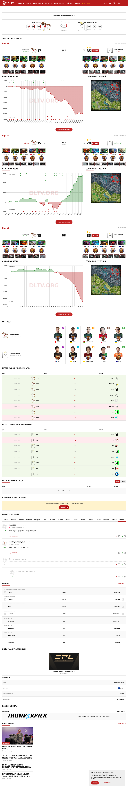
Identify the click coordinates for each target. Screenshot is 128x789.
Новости (20, 3)
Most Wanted (93, 22)
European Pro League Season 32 (64, 15)
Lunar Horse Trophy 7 (9, 597)
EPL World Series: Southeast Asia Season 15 (14, 590)
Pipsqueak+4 (35, 22)
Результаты (38, 3)
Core (117, 482)
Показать (121, 584)
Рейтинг (69, 3)
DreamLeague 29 (8, 619)
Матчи (29, 3)
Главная (4, 9)
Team (123, 482)
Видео (77, 3)
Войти (63, 508)
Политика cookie (106, 782)
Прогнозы (86, 3)
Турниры (48, 3)
